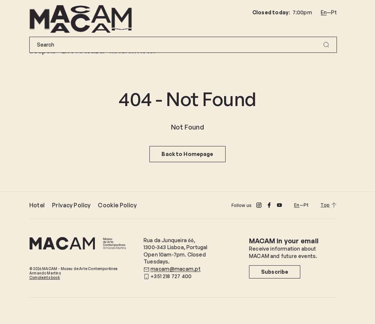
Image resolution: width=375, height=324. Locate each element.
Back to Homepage (187, 154)
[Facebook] (269, 205)
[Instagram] (259, 205)
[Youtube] (279, 205)
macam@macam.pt (176, 269)
